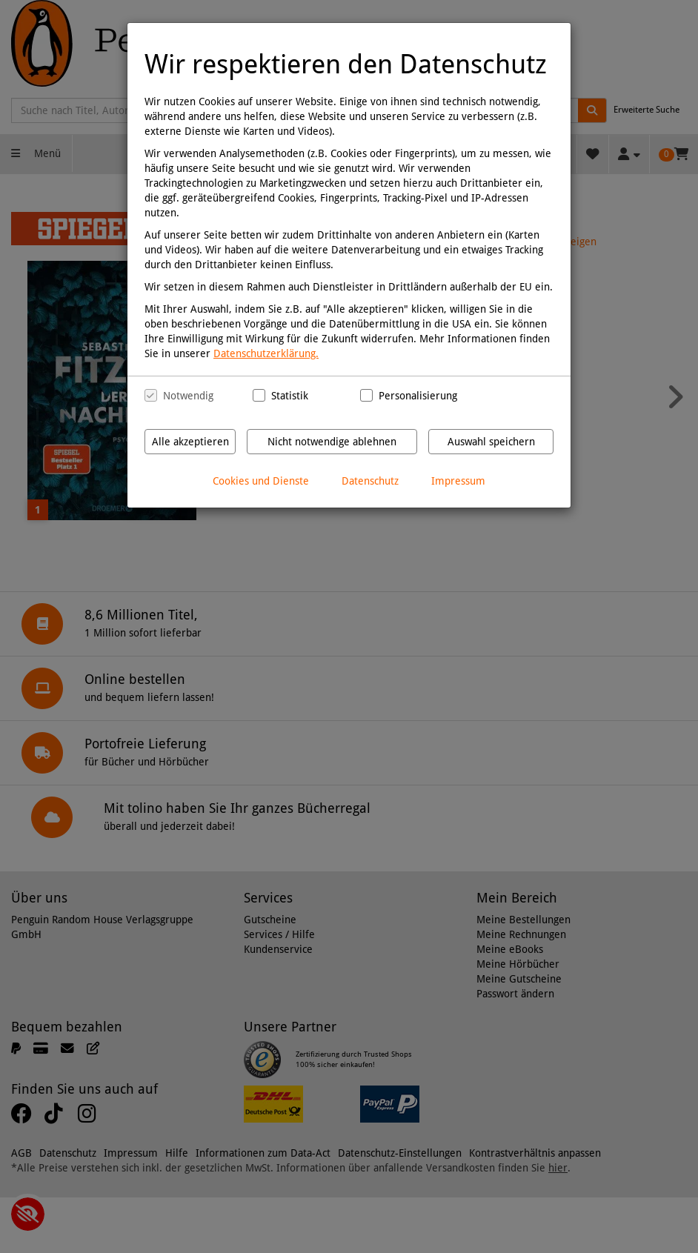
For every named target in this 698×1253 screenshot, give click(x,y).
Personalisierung (412, 396)
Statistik (289, 396)
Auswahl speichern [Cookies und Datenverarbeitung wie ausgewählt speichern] (491, 442)
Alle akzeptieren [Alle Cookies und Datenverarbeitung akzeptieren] (190, 442)
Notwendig (188, 396)
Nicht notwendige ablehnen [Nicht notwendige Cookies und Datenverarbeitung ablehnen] (331, 442)
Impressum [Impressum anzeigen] (458, 481)
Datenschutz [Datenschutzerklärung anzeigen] (370, 481)
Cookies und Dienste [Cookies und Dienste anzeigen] (261, 481)
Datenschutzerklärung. (266, 353)
